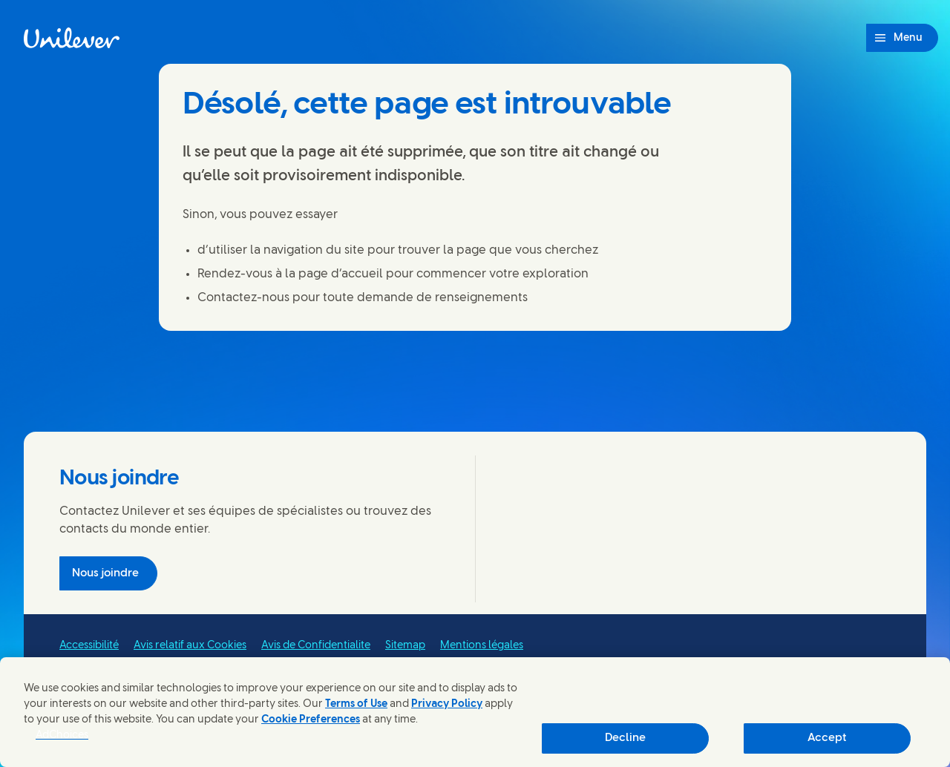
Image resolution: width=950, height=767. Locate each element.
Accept (827, 738)
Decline (625, 738)
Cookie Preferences (310, 719)
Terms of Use (356, 704)
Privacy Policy (446, 704)
